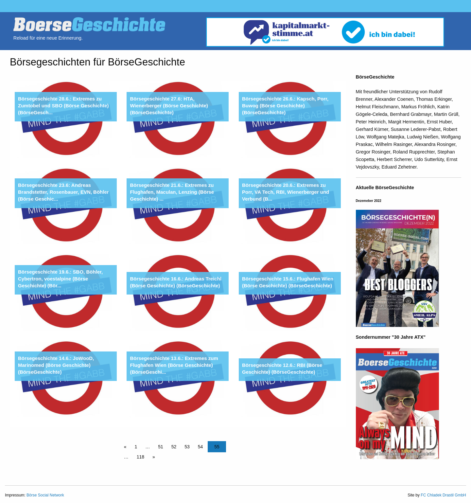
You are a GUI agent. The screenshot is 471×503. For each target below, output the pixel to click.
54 (200, 446)
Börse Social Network (45, 495)
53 (187, 446)
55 (216, 446)
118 (140, 456)
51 (160, 446)
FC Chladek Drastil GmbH (443, 495)
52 (174, 446)
